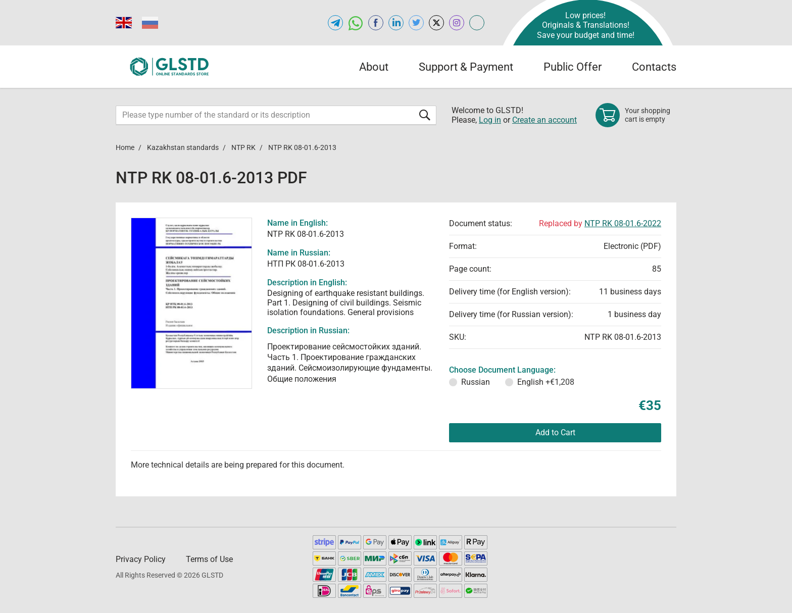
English (545, 382)
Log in (490, 120)
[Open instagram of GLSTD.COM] (456, 22)
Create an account (544, 120)
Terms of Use (209, 559)
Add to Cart (555, 432)
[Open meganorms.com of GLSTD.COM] (476, 22)
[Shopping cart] (636, 115)
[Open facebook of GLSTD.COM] (375, 22)
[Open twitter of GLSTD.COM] (416, 22)
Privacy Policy (141, 559)
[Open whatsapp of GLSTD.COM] (355, 22)
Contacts (654, 67)
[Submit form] (424, 115)
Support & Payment (466, 67)
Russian (475, 382)
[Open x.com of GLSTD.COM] (436, 22)
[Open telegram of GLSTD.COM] (335, 22)
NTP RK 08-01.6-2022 (622, 223)
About (373, 67)
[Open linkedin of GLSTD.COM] (396, 22)
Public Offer (572, 67)
